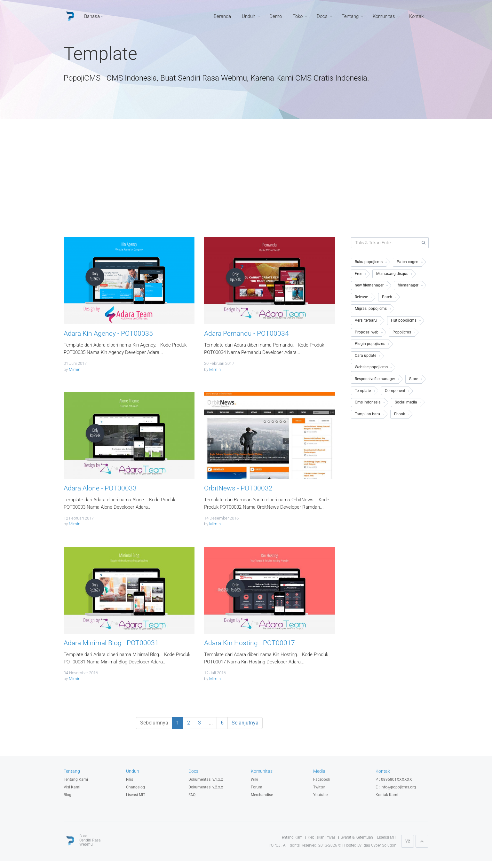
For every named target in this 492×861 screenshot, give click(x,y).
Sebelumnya (154, 723)
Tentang (350, 16)
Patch (387, 297)
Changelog (135, 787)
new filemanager (369, 285)
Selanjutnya (245, 723)
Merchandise (262, 795)
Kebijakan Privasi (322, 837)
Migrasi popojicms (371, 308)
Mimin (74, 369)
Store (413, 379)
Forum (256, 787)
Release (361, 297)
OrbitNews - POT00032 (238, 488)
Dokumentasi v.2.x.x (205, 787)
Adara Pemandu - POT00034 (246, 333)
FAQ (191, 795)
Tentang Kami (76, 779)
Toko (298, 16)
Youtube (320, 795)
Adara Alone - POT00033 (100, 488)
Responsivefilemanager (375, 379)
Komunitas (384, 16)
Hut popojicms (404, 320)
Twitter (319, 787)
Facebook (321, 779)
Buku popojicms (369, 262)
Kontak (416, 16)
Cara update (365, 355)
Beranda (222, 16)
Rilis (129, 779)
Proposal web (366, 332)
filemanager (408, 285)
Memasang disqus (392, 273)
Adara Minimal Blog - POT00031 (111, 643)
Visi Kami (72, 787)
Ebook (399, 414)
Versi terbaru (366, 320)
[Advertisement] (246, 183)
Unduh (248, 16)
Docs (322, 16)
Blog (67, 795)
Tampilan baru (367, 414)
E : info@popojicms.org (396, 787)
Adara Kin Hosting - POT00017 (249, 643)
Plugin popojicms (370, 343)
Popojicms (402, 332)
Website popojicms (371, 367)
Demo (275, 16)
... (211, 723)
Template (363, 390)
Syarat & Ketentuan (357, 837)
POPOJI (275, 845)
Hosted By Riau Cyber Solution (370, 845)
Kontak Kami (387, 795)
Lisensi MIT (135, 795)
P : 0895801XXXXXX (394, 779)
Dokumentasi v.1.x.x (205, 779)
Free (358, 273)
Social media (406, 402)
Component (395, 390)
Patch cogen (407, 262)
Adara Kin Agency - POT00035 (108, 333)
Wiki (254, 779)
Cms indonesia (368, 402)
